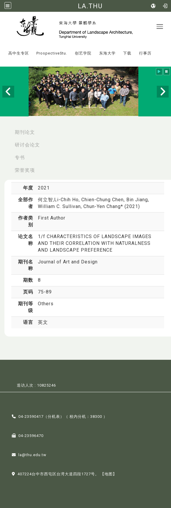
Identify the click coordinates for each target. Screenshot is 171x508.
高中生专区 (18, 53)
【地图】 (108, 474)
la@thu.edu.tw (32, 455)
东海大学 (107, 53)
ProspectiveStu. (51, 53)
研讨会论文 (27, 145)
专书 (20, 157)
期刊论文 (25, 132)
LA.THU (90, 6)
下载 (127, 53)
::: (2, 49)
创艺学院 (83, 53)
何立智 (45, 199)
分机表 (54, 416)
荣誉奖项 (25, 170)
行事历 (145, 53)
